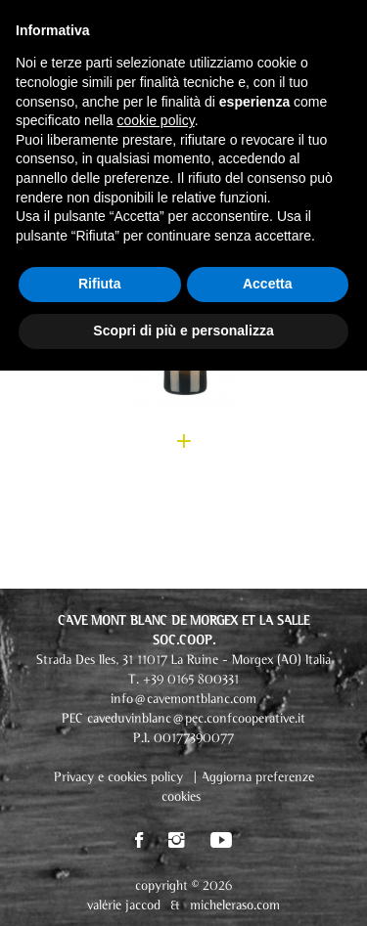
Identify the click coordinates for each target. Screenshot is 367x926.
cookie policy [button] (156, 120)
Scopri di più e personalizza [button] (183, 330)
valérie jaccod (124, 906)
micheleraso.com (235, 906)
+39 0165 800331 (191, 680)
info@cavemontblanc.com (183, 699)
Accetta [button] (268, 283)
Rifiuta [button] (99, 283)
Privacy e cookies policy (118, 778)
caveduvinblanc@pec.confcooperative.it (196, 719)
